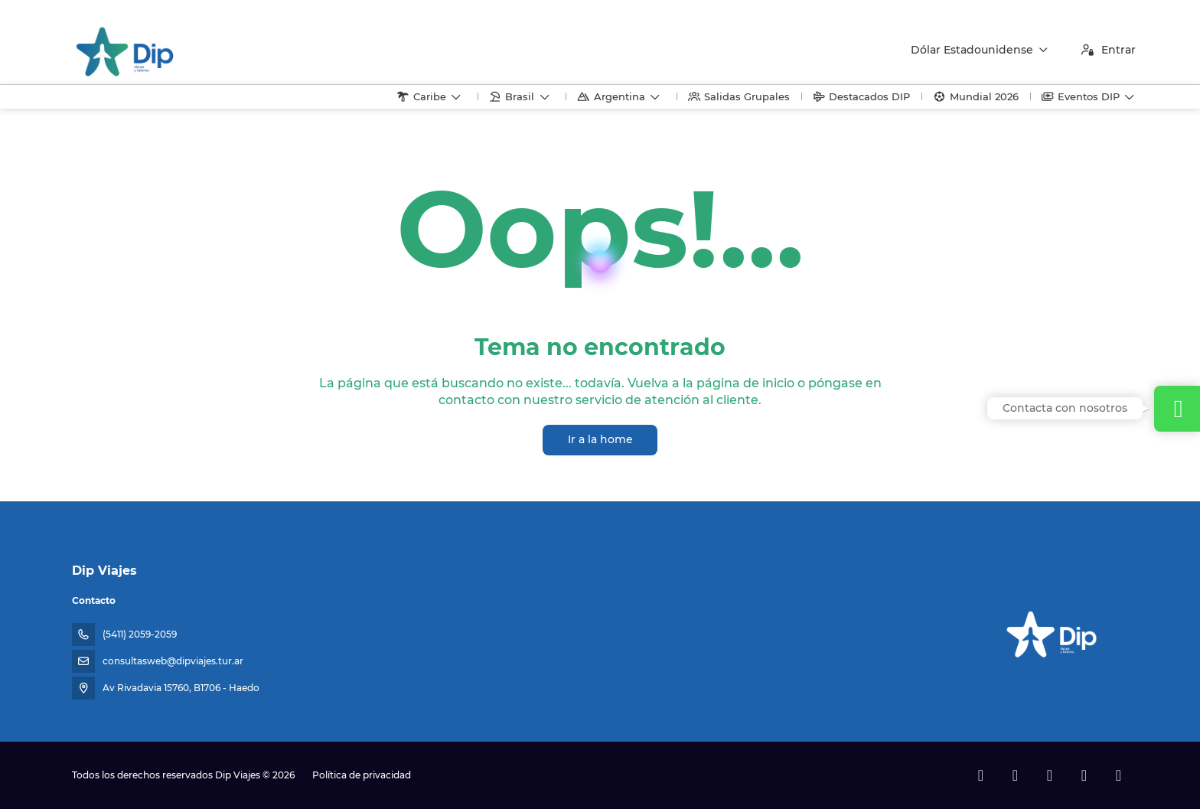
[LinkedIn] (1118, 775)
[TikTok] (1084, 775)
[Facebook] (980, 775)
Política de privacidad (361, 775)
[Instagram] (1049, 775)
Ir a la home (600, 439)
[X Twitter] (1015, 775)
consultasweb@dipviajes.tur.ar (173, 661)
